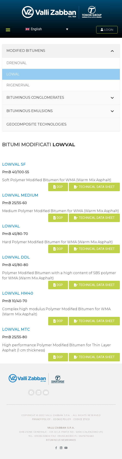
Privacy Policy (41, 419)
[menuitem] (47, 29)
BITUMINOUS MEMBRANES (61, 440)
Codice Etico (81, 419)
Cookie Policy (62, 419)
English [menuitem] (36, 29)
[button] (7, 29)
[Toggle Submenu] (112, 50)
